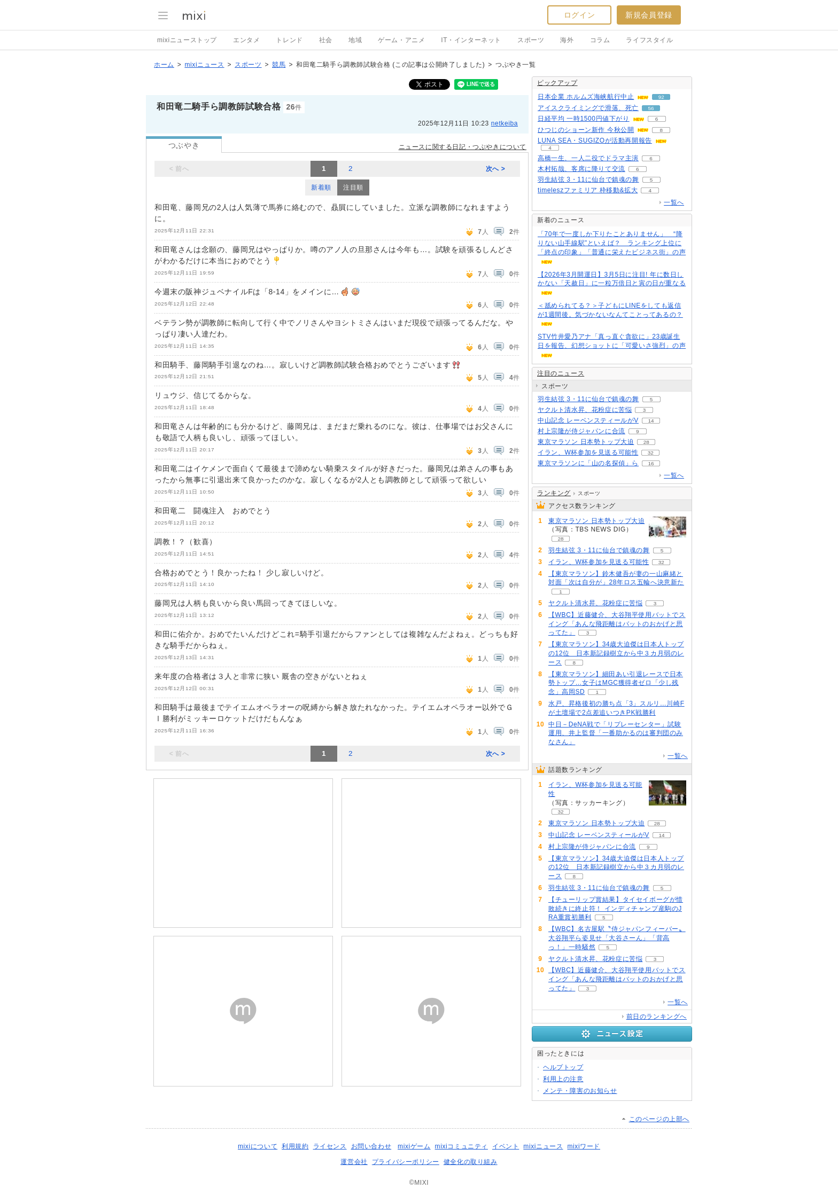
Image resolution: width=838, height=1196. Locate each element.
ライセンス (330, 1146)
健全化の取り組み (471, 1162)
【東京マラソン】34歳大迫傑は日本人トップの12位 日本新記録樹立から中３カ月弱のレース (616, 653)
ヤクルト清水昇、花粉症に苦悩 (585, 409)
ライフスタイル (649, 40)
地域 (355, 40)
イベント (505, 1146)
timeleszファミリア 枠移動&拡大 (588, 190)
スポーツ (530, 40)
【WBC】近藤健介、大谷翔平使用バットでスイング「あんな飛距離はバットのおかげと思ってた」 (617, 624)
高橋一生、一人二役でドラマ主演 (588, 158)
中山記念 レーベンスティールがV (588, 420)
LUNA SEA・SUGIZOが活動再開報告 (595, 140)
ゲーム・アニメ (401, 40)
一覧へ (674, 202)
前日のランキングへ (656, 1016)
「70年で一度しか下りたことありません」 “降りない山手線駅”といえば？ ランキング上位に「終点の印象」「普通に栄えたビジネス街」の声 (612, 243)
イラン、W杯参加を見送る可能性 (588, 452)
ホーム (164, 64)
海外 (566, 40)
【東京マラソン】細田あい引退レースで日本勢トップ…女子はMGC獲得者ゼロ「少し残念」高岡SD (615, 683)
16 (651, 463)
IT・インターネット (471, 40)
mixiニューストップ (187, 40)
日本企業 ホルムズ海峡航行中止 (586, 96)
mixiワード (583, 1146)
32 (651, 453)
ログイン (579, 15)
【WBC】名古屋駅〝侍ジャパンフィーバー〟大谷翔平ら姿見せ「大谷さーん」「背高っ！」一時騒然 (617, 938)
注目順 (353, 187)
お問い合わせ (371, 1146)
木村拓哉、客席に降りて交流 (581, 169)
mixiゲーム (414, 1146)
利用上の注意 (563, 1079)
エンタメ (246, 40)
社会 (325, 40)
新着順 (321, 187)
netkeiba (504, 123)
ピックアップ (557, 83)
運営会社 (353, 1162)
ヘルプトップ (563, 1067)
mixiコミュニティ (461, 1146)
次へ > (496, 169)
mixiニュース (204, 64)
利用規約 (295, 1146)
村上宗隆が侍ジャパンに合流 (581, 431)
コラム (600, 40)
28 (646, 442)
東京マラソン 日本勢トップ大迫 (586, 441)
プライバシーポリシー (405, 1162)
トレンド (289, 40)
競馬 (278, 64)
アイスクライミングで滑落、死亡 (588, 108)
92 (661, 97)
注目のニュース (560, 373)
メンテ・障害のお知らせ (580, 1091)
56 (651, 108)
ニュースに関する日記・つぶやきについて (462, 147)
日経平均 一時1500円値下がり (584, 118)
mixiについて (257, 1146)
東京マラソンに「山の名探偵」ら (588, 463)
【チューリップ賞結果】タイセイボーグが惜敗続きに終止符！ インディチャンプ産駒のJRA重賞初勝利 (615, 908)
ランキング (554, 493)
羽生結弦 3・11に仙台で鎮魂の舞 (588, 179)
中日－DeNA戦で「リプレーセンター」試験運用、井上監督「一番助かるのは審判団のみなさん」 (615, 733)
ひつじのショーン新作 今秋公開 (586, 130)
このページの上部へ (659, 1119)
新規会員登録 (648, 15)
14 (651, 421)
